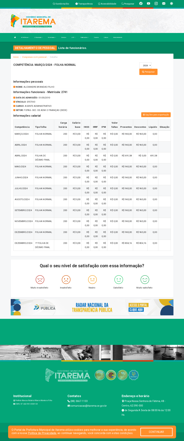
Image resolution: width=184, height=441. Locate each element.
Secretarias (52, 37)
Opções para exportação (156, 115)
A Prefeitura (25, 37)
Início (16, 57)
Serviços (63, 37)
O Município (38, 37)
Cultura (106, 37)
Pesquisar (148, 71)
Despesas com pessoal (34, 57)
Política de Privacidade (42, 433)
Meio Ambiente (117, 37)
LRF (73, 37)
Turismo (96, 37)
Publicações (84, 37)
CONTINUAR (156, 432)
